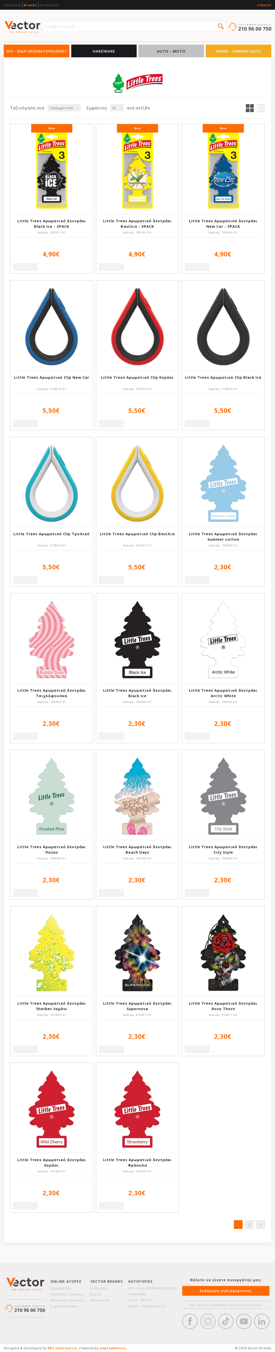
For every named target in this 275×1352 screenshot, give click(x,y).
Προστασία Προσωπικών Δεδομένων (237, 1305)
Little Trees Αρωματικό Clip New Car (51, 377)
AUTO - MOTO (171, 51)
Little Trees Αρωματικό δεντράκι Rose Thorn (223, 1006)
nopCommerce (113, 1348)
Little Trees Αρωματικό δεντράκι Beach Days (137, 849)
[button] (221, 26)
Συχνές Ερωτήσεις (64, 1306)
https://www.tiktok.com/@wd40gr (226, 1321)
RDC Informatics (62, 1348)
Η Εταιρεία (12, 5)
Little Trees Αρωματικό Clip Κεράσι (137, 377)
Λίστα (261, 108)
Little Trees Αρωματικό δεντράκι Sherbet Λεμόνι (51, 1006)
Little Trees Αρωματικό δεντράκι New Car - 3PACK (223, 223)
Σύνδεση (264, 5)
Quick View (25, 267)
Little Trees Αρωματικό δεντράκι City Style (223, 849)
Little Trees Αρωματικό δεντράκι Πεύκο (51, 849)
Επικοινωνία (49, 5)
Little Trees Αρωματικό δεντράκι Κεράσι (51, 1162)
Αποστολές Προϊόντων (67, 1294)
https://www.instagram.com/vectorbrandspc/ (208, 1321)
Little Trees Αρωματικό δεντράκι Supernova (137, 1006)
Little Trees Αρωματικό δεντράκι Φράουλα (137, 1162)
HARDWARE (104, 51)
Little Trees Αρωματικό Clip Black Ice (223, 377)
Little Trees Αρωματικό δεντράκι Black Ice (137, 693)
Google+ (262, 1321)
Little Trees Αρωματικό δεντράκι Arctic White (223, 693)
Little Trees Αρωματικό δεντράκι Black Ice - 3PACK (51, 223)
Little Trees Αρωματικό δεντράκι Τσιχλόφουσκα (51, 693)
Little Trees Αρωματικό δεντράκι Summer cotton (223, 536)
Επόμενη (260, 1224)
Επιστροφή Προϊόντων (67, 1300)
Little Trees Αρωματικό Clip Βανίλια (137, 533)
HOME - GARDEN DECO (238, 51)
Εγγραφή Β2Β (60, 1288)
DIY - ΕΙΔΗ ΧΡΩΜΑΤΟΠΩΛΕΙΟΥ (36, 51)
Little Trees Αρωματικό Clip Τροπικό (51, 533)
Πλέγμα (250, 108)
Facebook (190, 1321)
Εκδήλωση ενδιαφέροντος (226, 1290)
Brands (30, 5)
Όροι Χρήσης (198, 1305)
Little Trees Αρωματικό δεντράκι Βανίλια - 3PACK (137, 223)
